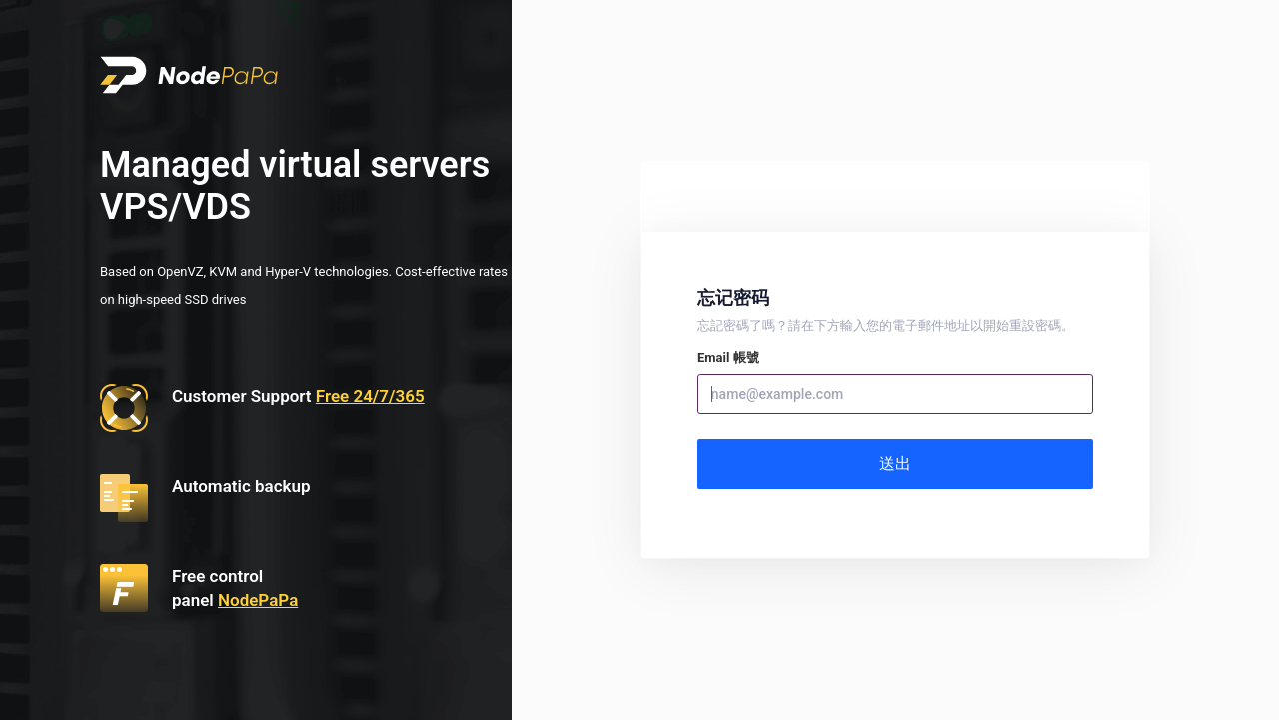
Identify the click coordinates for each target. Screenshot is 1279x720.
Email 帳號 (728, 357)
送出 (895, 463)
